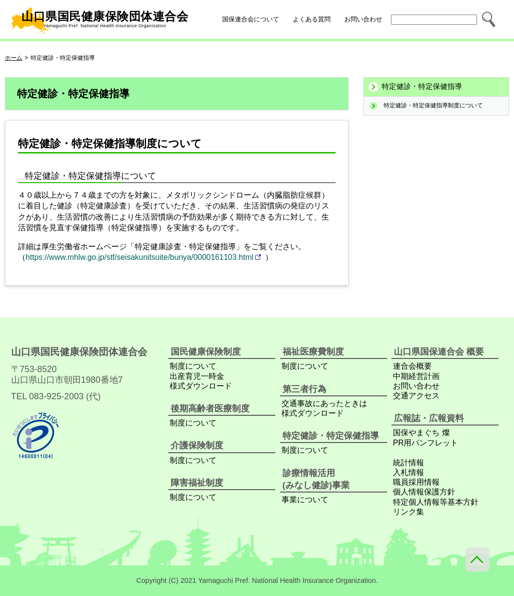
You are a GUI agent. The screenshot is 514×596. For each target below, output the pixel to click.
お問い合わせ (363, 19)
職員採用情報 (416, 482)
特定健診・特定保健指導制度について (433, 105)
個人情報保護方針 (424, 492)
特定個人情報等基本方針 (436, 502)
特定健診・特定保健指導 (422, 86)
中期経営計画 (416, 376)
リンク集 (408, 512)
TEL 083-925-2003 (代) (56, 396)
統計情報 (408, 463)
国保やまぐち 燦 (421, 432)
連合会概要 (412, 366)
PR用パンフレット (425, 443)
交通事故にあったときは (324, 403)
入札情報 (408, 472)
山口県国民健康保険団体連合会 (99, 19)
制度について (193, 366)
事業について (305, 499)
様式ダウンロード (201, 386)
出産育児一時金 (197, 376)
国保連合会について (250, 19)
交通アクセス (416, 396)
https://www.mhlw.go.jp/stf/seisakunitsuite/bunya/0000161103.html (140, 257)
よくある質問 (312, 19)
